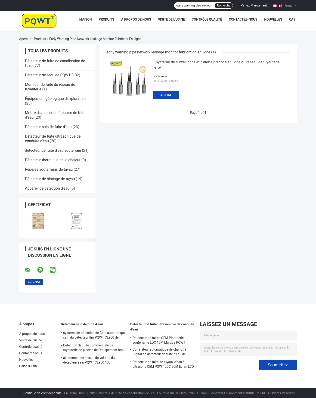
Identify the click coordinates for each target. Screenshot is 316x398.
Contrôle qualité (207, 19)
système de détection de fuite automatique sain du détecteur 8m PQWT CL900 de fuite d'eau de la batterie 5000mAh (94, 336)
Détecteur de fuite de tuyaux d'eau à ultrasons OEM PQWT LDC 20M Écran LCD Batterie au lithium (163, 365)
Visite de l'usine (171, 19)
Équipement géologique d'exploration (55, 98)
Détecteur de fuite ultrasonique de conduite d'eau (162, 326)
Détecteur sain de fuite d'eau (48, 127)
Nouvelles (273, 19)
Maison (85, 19)
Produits (106, 19)
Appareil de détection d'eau (47, 188)
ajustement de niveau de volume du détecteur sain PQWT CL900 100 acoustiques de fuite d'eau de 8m (89, 361)
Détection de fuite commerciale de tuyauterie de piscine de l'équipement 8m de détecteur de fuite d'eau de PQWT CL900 (93, 348)
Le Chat (165, 95)
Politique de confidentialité (42, 393)
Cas (292, 19)
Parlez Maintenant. (254, 5)
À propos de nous (136, 19)
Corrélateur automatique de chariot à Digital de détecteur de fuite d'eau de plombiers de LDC (159, 352)
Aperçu (24, 39)
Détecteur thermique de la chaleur (53, 160)
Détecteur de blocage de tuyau (50, 179)
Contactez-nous (243, 19)
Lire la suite (160, 76)
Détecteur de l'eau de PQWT (48, 75)
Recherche (223, 5)
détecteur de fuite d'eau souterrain (53, 150)
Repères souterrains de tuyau (49, 169)
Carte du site (28, 366)
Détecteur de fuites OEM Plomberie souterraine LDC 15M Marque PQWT (159, 340)
